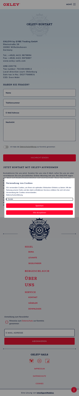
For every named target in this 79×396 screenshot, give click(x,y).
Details (10, 199)
